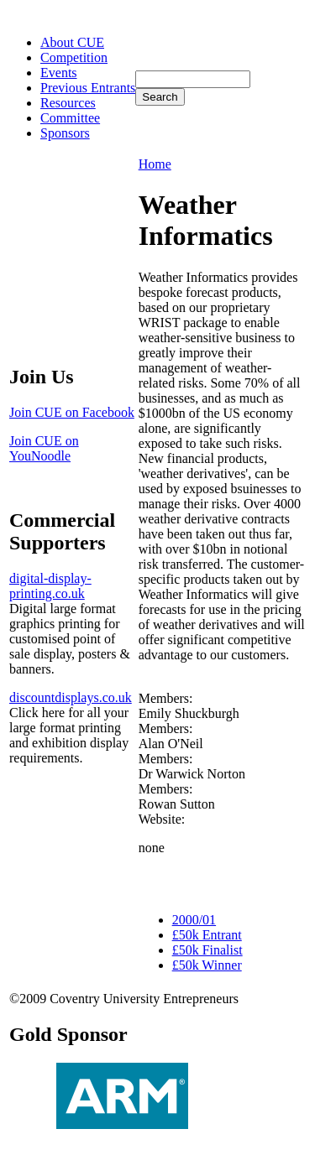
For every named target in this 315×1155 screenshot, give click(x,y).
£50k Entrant (207, 935)
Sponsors (65, 133)
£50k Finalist (207, 950)
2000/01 (194, 920)
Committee (70, 118)
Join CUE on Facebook (71, 412)
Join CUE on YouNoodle (44, 448)
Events (58, 72)
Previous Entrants (87, 88)
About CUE (72, 42)
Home (155, 164)
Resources (68, 103)
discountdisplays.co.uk (70, 697)
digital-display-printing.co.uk (50, 586)
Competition (74, 57)
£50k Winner (207, 965)
